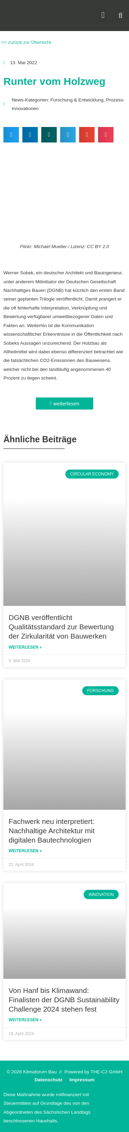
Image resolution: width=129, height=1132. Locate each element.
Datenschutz (48, 1079)
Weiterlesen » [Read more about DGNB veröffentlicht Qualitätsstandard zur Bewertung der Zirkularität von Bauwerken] (25, 647)
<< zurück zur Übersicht (25, 42)
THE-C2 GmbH (106, 1071)
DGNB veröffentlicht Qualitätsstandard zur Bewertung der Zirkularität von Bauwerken (61, 626)
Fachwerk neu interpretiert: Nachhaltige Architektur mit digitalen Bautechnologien (52, 830)
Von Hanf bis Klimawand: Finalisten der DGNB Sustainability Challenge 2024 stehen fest (64, 999)
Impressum (82, 1079)
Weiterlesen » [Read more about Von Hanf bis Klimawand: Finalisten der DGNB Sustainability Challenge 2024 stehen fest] (25, 1019)
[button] (103, 15)
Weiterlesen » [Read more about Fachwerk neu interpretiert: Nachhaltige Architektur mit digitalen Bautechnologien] (25, 850)
